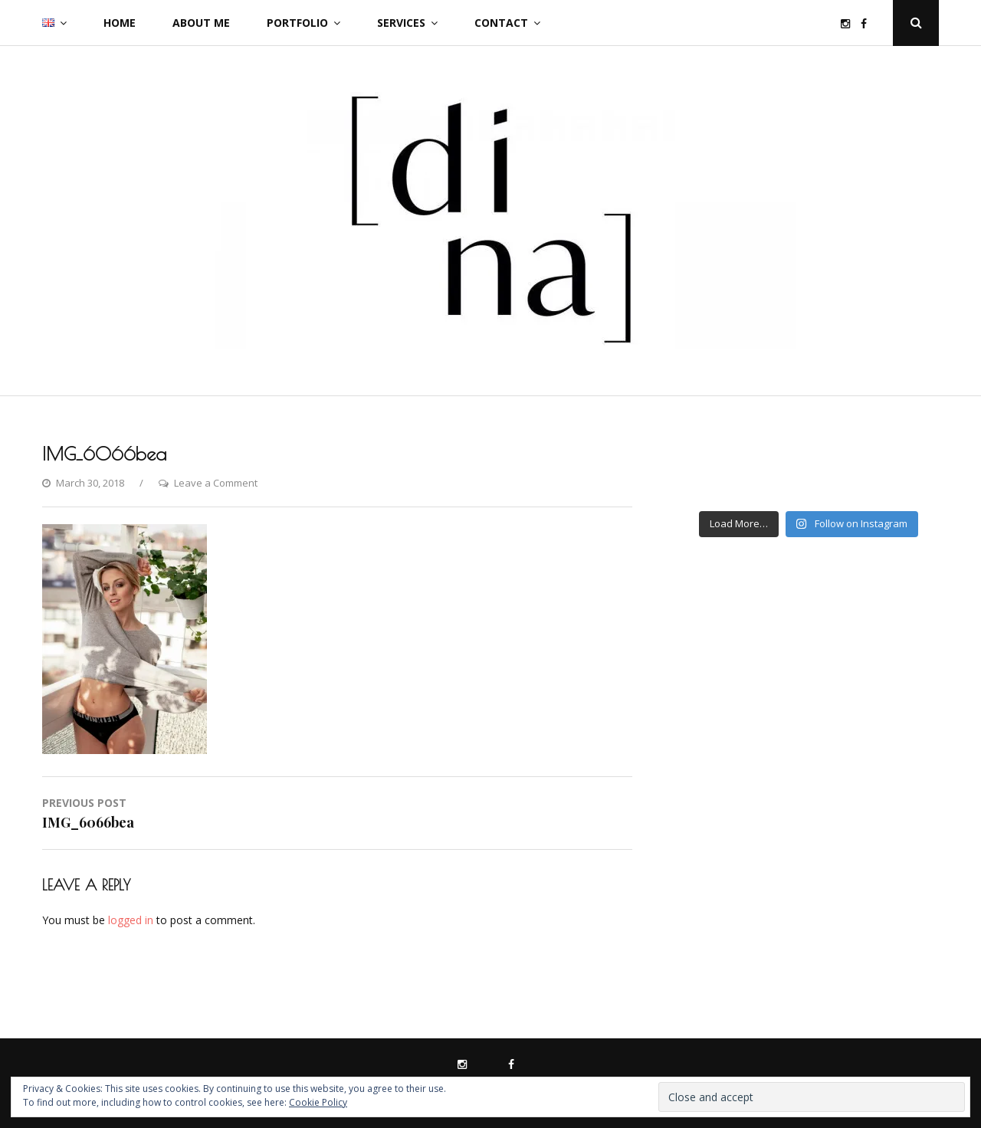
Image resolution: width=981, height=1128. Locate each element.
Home (119, 22)
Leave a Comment (216, 483)
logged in (130, 920)
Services (401, 22)
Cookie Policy (318, 1102)
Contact (501, 22)
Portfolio (297, 22)
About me (201, 22)
